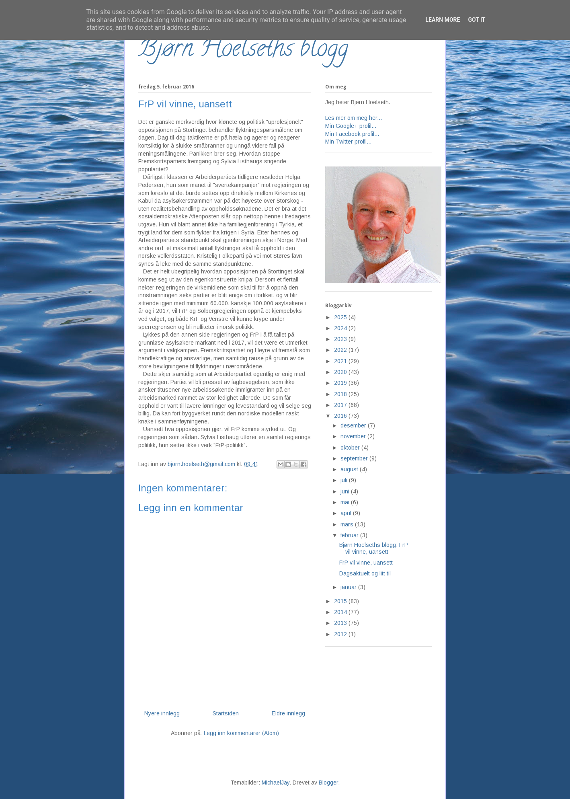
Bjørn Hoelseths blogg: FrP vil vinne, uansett (373, 548)
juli (344, 480)
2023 (341, 339)
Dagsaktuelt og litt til (365, 573)
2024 (341, 328)
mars (347, 524)
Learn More (442, 19)
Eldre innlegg (288, 713)
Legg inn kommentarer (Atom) (241, 733)
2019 (341, 383)
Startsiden (226, 713)
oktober (350, 447)
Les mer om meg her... (353, 118)
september (354, 458)
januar (349, 587)
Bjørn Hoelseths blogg (243, 51)
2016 (341, 416)
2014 (341, 612)
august (350, 469)
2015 (341, 601)
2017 (341, 405)
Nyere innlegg (162, 713)
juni (345, 491)
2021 (341, 361)
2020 (341, 372)
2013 (341, 623)
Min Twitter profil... (348, 141)
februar (350, 535)
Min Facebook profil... (352, 134)
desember (354, 425)
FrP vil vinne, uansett (366, 562)
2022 (341, 350)
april (346, 513)
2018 (341, 394)
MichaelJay (275, 782)
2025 (341, 317)
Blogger (328, 782)
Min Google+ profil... (350, 126)
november (353, 436)
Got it (476, 19)
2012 (341, 634)
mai (345, 502)
